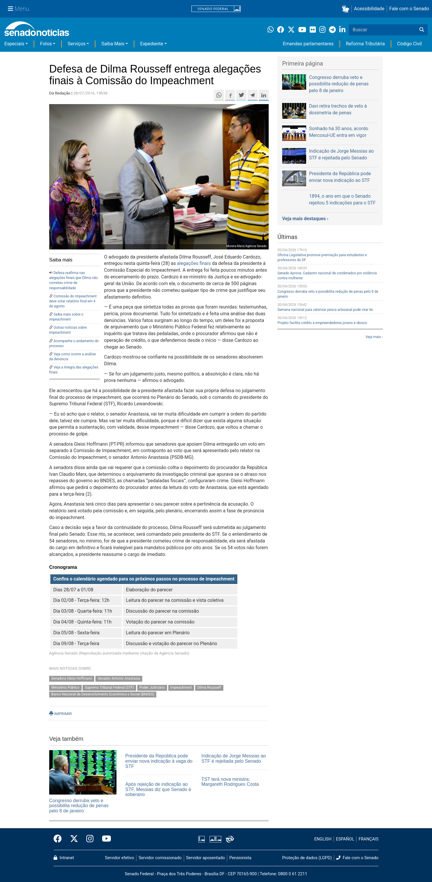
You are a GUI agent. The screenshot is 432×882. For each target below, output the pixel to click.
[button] (347, 9)
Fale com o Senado (409, 8)
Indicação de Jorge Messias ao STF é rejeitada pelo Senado (233, 758)
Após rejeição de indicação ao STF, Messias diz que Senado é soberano (158, 789)
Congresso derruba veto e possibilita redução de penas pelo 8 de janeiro (79, 805)
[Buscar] (422, 30)
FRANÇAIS (368, 839)
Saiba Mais (112, 43)
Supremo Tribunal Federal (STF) (109, 688)
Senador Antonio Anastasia (119, 679)
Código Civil (409, 43)
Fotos (46, 43)
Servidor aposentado (205, 857)
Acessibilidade (369, 8)
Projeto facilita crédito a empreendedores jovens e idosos (322, 323)
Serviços (76, 43)
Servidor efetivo (119, 857)
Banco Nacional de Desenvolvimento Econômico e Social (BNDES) (102, 694)
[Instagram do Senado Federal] (90, 839)
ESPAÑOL (345, 839)
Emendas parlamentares (308, 43)
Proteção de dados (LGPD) (307, 857)
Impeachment (181, 688)
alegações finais (194, 263)
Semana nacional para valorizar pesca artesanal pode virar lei (325, 310)
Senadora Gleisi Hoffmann (71, 679)
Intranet (64, 857)
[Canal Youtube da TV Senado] (104, 839)
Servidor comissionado (160, 857)
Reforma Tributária (365, 43)
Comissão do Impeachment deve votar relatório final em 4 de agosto (73, 301)
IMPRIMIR (60, 713)
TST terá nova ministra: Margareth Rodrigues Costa (230, 782)
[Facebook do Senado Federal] (60, 839)
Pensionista (240, 857)
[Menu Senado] (18, 9)
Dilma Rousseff (209, 688)
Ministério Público (65, 688)
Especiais (14, 43)
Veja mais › (374, 337)
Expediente (151, 43)
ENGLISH (323, 839)
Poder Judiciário (152, 688)
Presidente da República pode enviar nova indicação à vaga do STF (159, 761)
